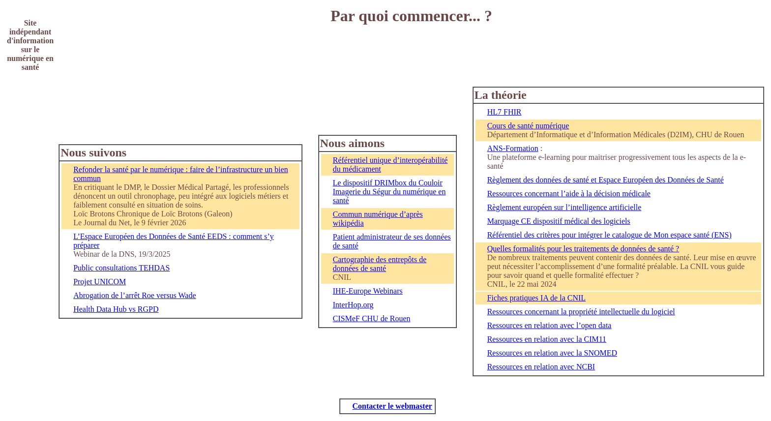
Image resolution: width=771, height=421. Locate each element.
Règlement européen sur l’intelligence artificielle (564, 207)
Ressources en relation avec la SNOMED (552, 353)
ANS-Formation (512, 148)
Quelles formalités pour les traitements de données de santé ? (583, 248)
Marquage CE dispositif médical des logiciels (558, 221)
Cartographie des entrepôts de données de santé (380, 263)
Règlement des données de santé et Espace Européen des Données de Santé (605, 180)
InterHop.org (353, 305)
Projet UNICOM (99, 281)
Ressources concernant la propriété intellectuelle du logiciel (581, 311)
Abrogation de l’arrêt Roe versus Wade (134, 295)
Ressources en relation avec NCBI (541, 366)
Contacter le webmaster (392, 406)
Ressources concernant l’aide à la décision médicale (569, 193)
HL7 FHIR (504, 112)
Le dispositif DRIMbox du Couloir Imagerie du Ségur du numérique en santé (389, 192)
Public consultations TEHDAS (121, 268)
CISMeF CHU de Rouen (372, 318)
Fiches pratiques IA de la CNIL (536, 298)
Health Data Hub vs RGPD (115, 309)
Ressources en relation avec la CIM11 (546, 339)
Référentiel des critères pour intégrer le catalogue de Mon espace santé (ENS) (609, 235)
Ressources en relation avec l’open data (549, 325)
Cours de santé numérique (528, 125)
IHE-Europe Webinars (368, 291)
